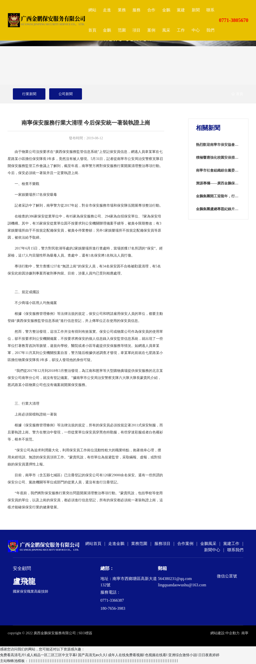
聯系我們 (235, 550)
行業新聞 (29, 94)
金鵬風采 (208, 543)
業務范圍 (139, 543)
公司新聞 (66, 94)
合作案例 (185, 543)
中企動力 (232, 633)
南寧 (244, 633)
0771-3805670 (233, 20)
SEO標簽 (85, 633)
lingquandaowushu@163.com (182, 585)
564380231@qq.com (175, 578)
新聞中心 (212, 550)
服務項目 (162, 543)
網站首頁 (93, 543)
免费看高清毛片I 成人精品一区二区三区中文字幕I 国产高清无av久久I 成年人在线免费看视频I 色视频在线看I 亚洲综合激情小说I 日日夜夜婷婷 (109, 655)
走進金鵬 (116, 543)
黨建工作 (231, 543)
